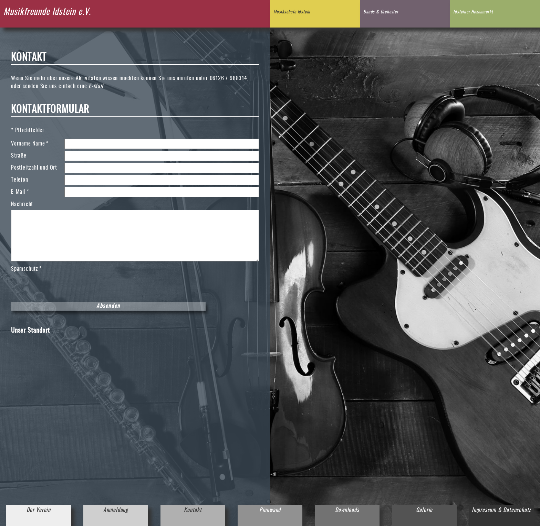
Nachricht (22, 204)
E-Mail (23, 191)
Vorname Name (29, 143)
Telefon (19, 180)
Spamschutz (26, 268)
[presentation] (63, 286)
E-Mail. (97, 86)
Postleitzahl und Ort (34, 168)
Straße (19, 156)
